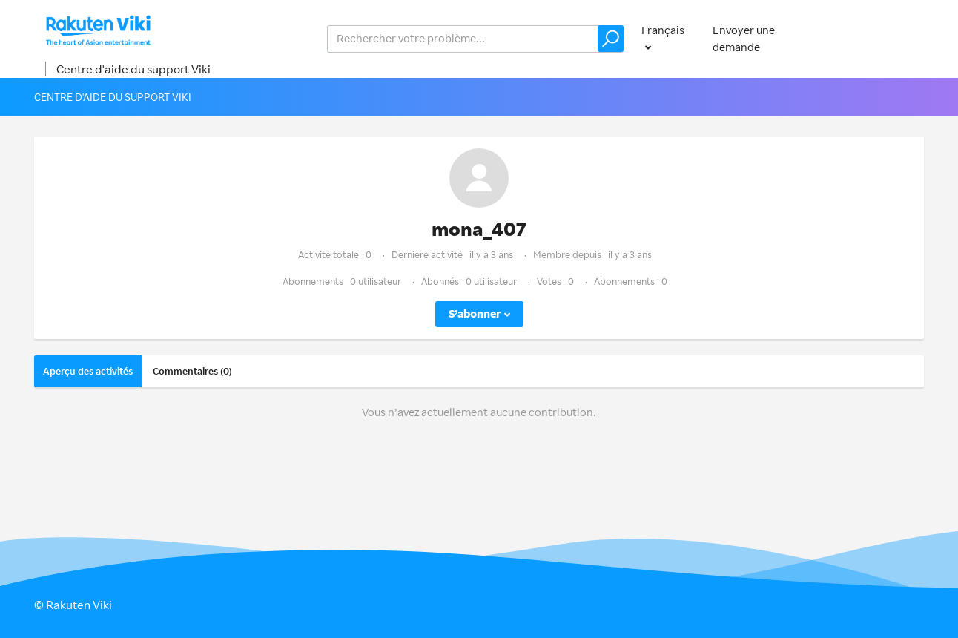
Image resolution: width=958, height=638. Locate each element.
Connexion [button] (881, 38)
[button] (611, 38)
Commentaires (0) (192, 371)
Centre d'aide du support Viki (133, 69)
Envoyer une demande (744, 38)
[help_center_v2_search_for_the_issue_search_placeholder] (475, 39)
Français (662, 30)
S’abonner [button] (475, 313)
